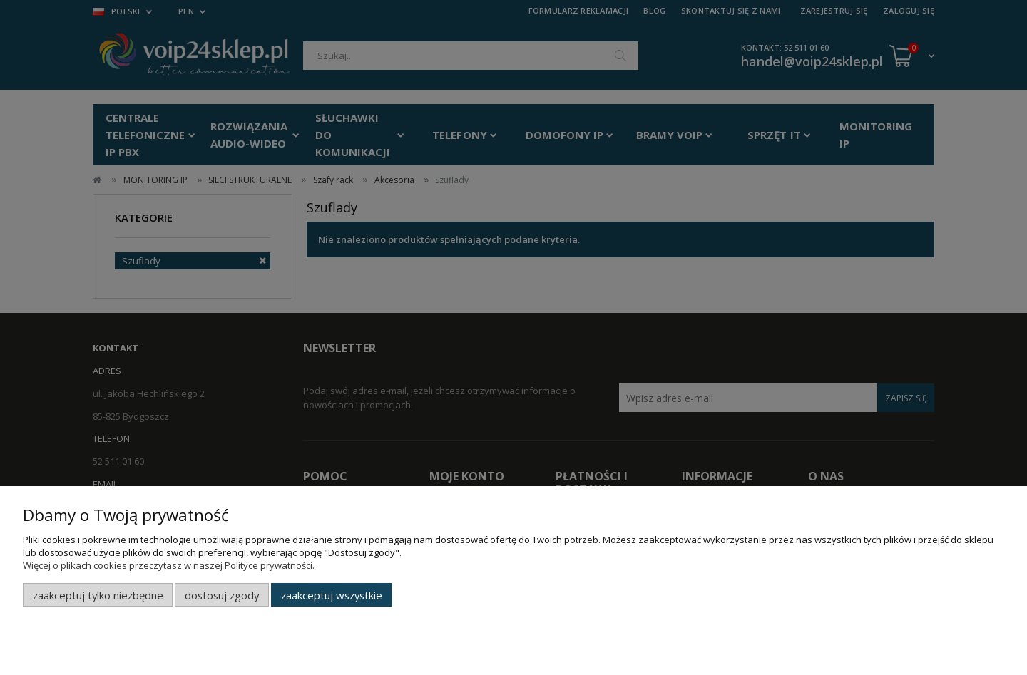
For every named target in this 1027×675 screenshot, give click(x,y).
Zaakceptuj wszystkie (331, 595)
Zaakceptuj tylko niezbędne (98, 595)
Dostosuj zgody (222, 595)
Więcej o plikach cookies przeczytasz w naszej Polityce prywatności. (169, 565)
